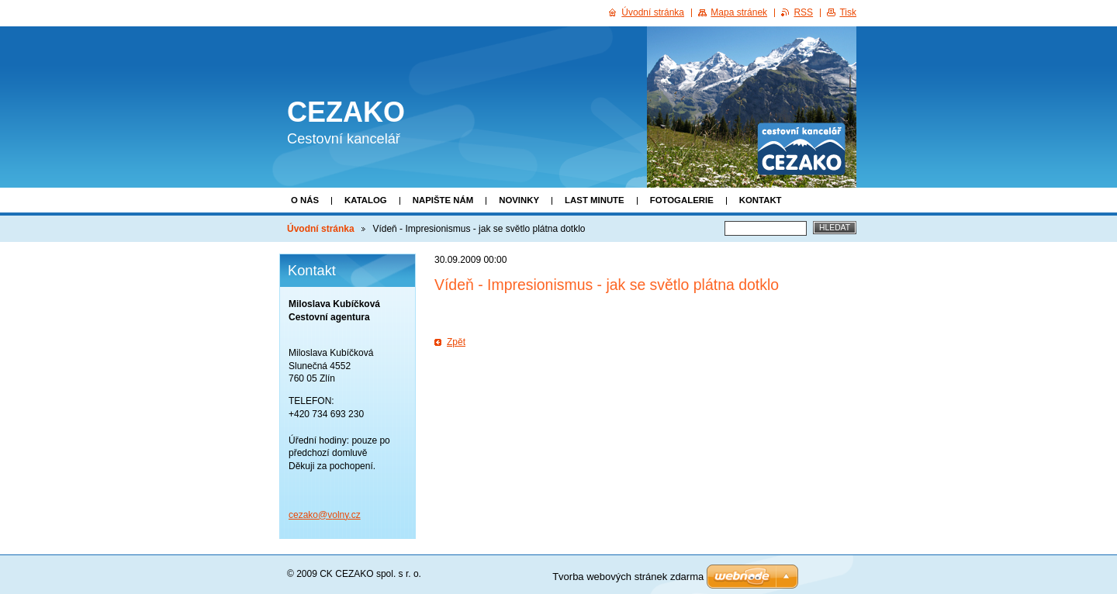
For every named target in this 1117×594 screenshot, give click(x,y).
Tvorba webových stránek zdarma (628, 576)
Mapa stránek (739, 12)
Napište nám (443, 200)
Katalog (365, 200)
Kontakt (760, 200)
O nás (305, 200)
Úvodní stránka (320, 228)
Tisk (847, 12)
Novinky (519, 200)
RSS (803, 12)
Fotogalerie (682, 200)
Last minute (594, 200)
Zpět (456, 342)
